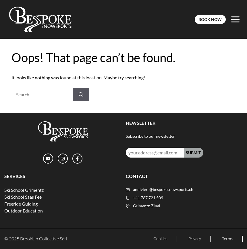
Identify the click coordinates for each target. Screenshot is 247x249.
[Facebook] (77, 159)
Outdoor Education (23, 210)
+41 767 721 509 (148, 198)
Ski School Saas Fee (23, 197)
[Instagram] (63, 159)
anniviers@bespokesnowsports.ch (163, 189)
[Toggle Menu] (235, 19)
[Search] (81, 94)
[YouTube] (48, 159)
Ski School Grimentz (24, 190)
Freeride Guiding (21, 203)
